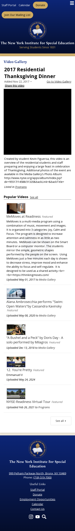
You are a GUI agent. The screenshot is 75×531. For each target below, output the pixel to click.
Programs (21, 187)
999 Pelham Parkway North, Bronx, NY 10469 (37, 473)
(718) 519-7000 (42, 477)
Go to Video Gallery (59, 81)
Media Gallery (47, 279)
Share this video (14, 85)
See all (34, 197)
